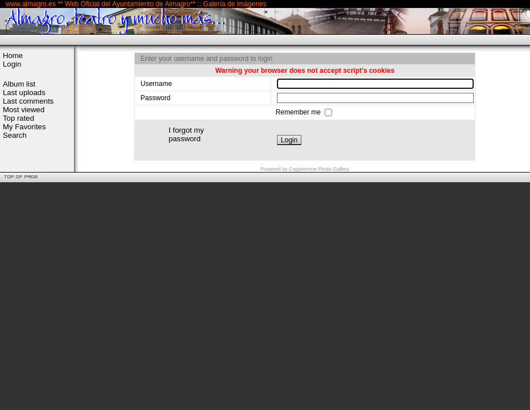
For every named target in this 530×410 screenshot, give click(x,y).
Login (12, 64)
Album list (19, 84)
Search (15, 135)
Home (13, 55)
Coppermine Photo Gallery (319, 169)
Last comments (28, 101)
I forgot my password (186, 134)
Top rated (18, 118)
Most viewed (23, 109)
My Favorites (24, 126)
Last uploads (24, 92)
